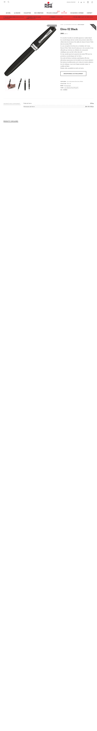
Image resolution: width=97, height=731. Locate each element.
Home (61, 24)
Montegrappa (67, 85)
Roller (81, 81)
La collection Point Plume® (71, 87)
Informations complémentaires (12, 103)
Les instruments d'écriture (70, 24)
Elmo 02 (69, 83)
